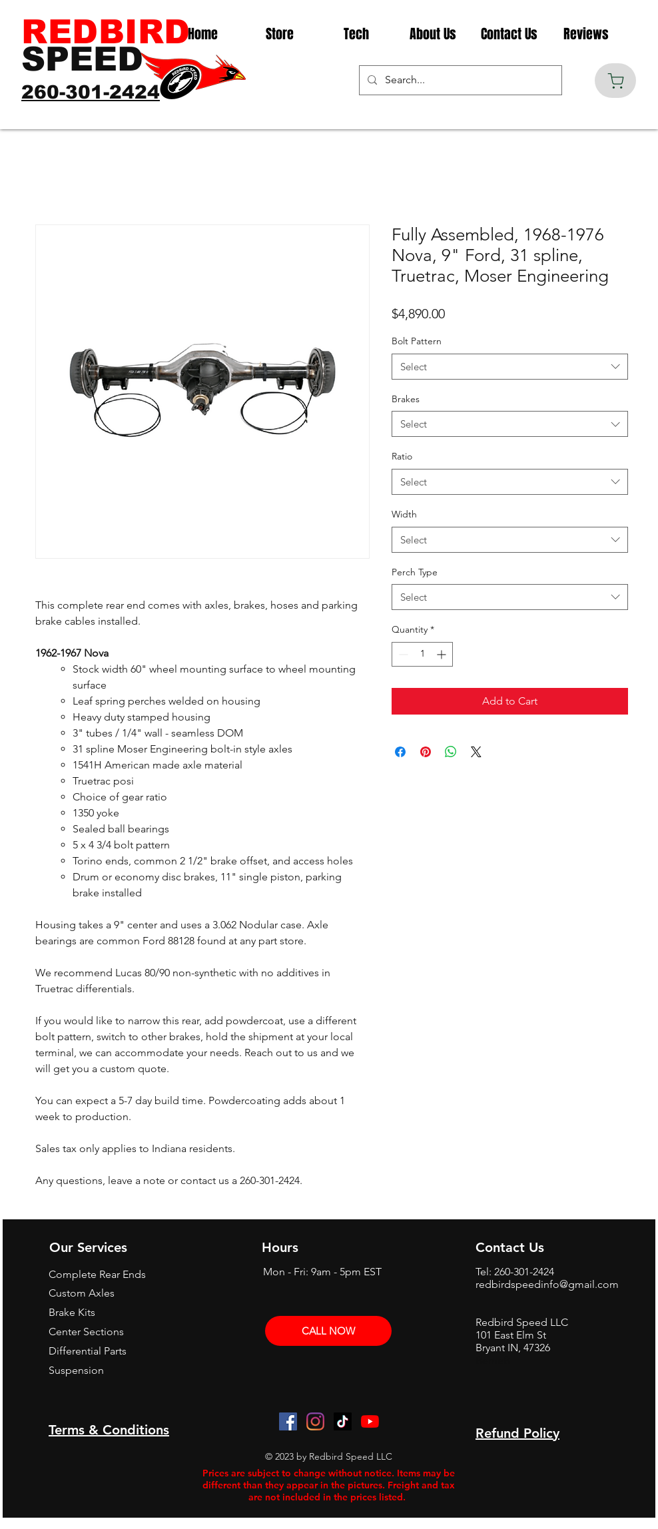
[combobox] (510, 367)
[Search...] (459, 80)
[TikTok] (343, 1421)
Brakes (406, 399)
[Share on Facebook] (400, 752)
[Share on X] (476, 752)
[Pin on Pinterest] (426, 752)
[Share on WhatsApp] (451, 752)
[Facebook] (288, 1421)
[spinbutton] (422, 654)
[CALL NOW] (328, 1331)
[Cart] (615, 80)
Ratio (402, 456)
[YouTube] (370, 1421)
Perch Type (415, 572)
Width (404, 514)
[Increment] (442, 654)
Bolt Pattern (417, 341)
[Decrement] (402, 654)
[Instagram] (315, 1421)
